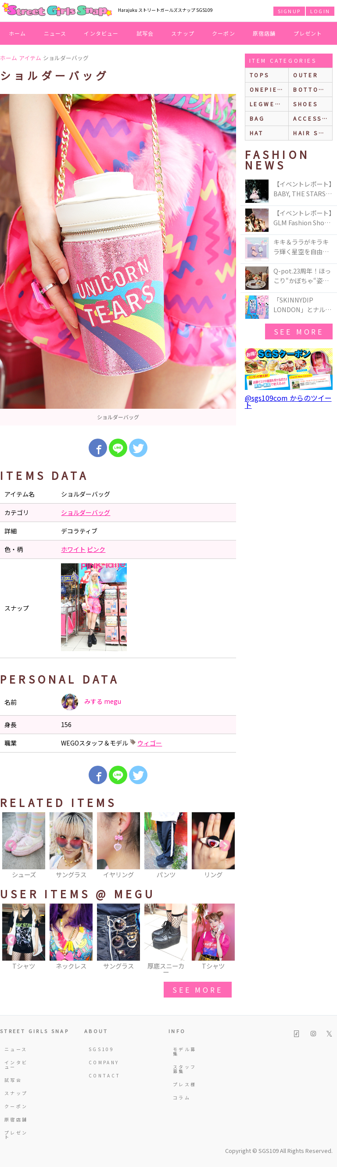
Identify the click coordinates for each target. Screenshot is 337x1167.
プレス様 (184, 1084)
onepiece (268, 89)
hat (257, 133)
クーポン (223, 33)
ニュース (55, 33)
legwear (267, 104)
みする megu (91, 702)
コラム (181, 1097)
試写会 (145, 33)
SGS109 (101, 1049)
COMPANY (101, 1062)
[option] (118, 259)
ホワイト (73, 549)
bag (257, 118)
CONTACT (101, 1075)
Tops (259, 75)
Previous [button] (11, 846)
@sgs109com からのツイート (288, 401)
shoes (305, 104)
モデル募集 (184, 1051)
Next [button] (225, 846)
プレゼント (308, 33)
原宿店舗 (264, 33)
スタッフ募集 (184, 1068)
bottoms (311, 89)
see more (197, 989)
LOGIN (320, 10)
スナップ (182, 33)
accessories (312, 118)
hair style (312, 133)
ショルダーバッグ (85, 512)
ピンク (96, 549)
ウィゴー (149, 742)
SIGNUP (289, 10)
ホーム (17, 33)
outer (305, 75)
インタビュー (101, 33)
